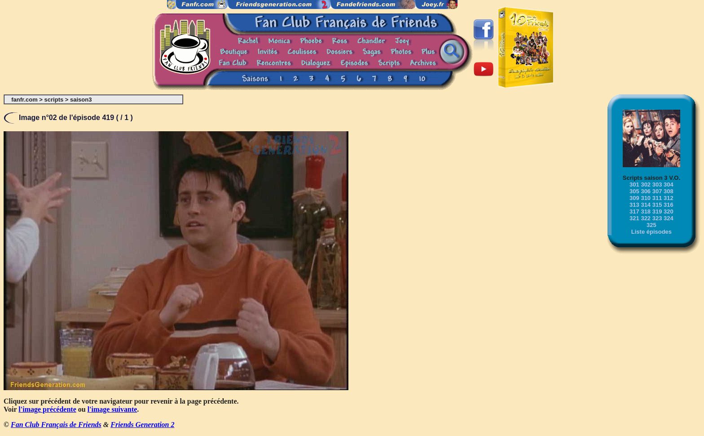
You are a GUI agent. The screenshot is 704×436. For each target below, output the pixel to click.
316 (668, 204)
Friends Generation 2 (142, 424)
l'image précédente (47, 409)
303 (657, 184)
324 (668, 218)
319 (657, 211)
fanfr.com (24, 99)
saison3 (81, 99)
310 (646, 198)
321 (634, 218)
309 (634, 198)
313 (634, 204)
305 (634, 191)
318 (646, 211)
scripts (54, 99)
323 (657, 218)
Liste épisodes (651, 231)
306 (646, 191)
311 (657, 198)
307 (657, 191)
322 (646, 218)
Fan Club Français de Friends (56, 424)
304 (668, 184)
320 (668, 211)
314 (646, 204)
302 (646, 184)
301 (634, 184)
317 (634, 211)
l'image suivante (112, 409)
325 (651, 225)
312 (668, 198)
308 (668, 191)
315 (657, 204)
